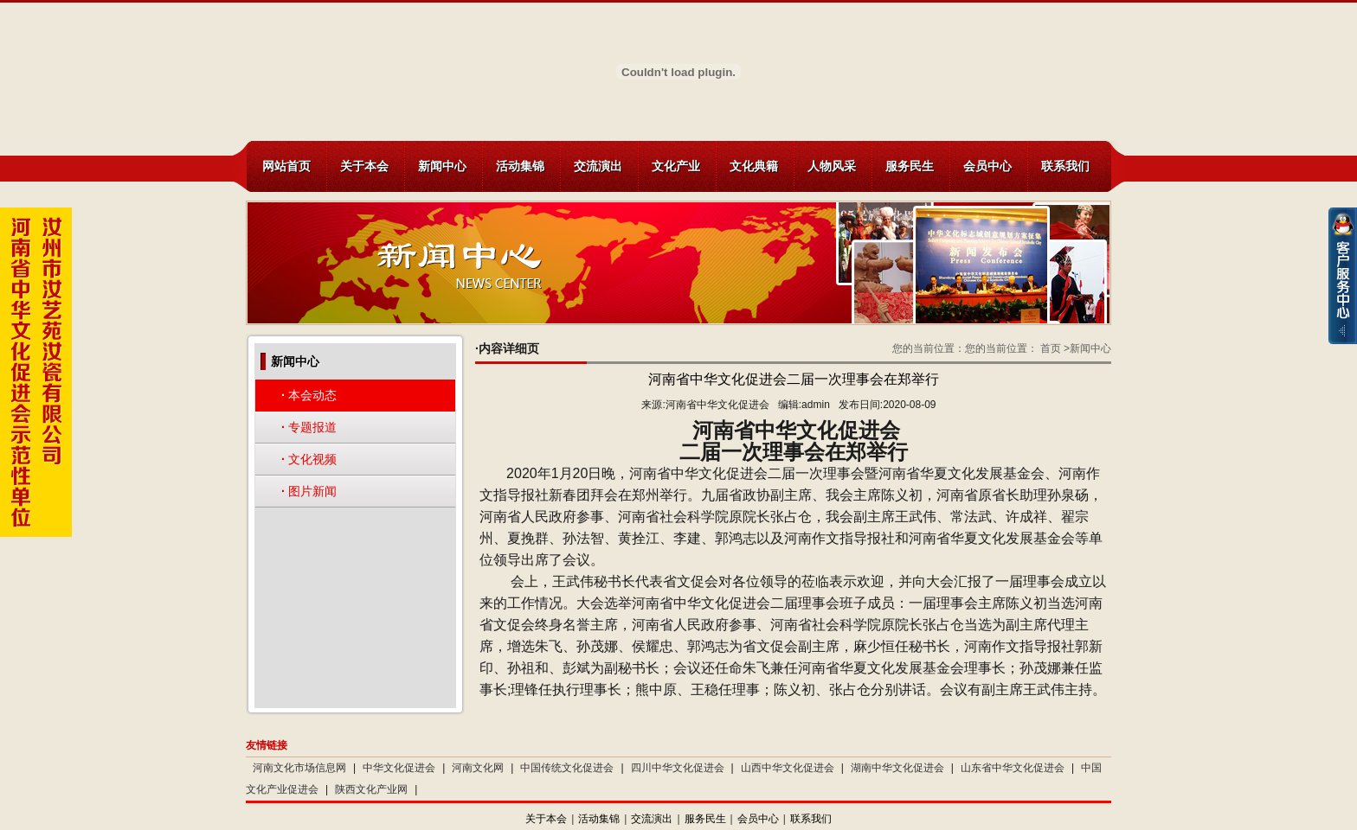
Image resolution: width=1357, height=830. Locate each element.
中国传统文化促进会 (567, 768)
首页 (1050, 348)
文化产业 (676, 166)
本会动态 (309, 395)
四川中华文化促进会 (677, 768)
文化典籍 (754, 166)
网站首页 (286, 166)
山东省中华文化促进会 (1012, 768)
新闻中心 (442, 166)
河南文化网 (478, 768)
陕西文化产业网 (371, 789)
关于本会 (364, 166)
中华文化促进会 (399, 768)
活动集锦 (520, 166)
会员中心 (987, 166)
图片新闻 (309, 491)
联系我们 (1065, 166)
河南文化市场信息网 (299, 768)
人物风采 (831, 166)
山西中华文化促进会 (787, 768)
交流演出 (598, 166)
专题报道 (309, 427)
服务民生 (909, 166)
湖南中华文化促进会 (897, 768)
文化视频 (309, 459)
